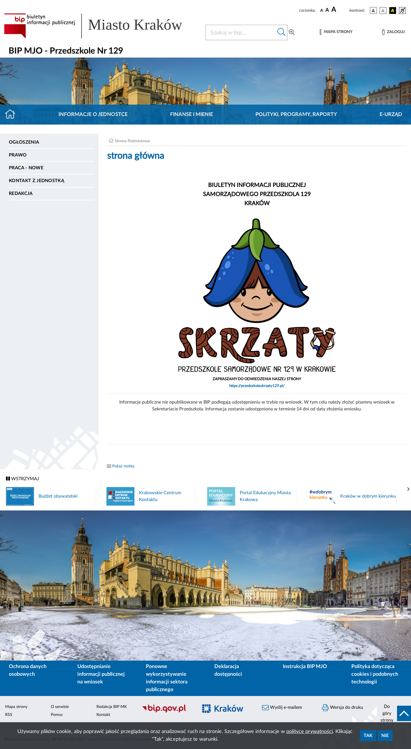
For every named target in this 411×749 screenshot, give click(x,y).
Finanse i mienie (191, 114)
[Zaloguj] (393, 32)
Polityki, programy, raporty (296, 114)
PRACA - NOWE (26, 168)
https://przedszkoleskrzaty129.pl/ (257, 386)
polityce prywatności (309, 731)
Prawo (18, 155)
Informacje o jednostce (93, 114)
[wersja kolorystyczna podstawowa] (373, 10)
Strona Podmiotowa (132, 141)
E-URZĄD (391, 114)
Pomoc (57, 715)
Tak (368, 735)
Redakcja (21, 193)
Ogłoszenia (24, 142)
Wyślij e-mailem (282, 707)
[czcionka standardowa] (322, 10)
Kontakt (103, 715)
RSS (8, 715)
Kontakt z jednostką (36, 180)
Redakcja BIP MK (111, 707)
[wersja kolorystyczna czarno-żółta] (392, 10)
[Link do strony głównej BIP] (101, 25)
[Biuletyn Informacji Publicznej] (167, 711)
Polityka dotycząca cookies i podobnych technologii (374, 674)
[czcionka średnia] (327, 10)
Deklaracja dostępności (228, 670)
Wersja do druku (342, 707)
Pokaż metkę (123, 466)
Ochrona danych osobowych (28, 670)
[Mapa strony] (335, 32)
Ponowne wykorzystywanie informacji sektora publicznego (167, 678)
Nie (385, 735)
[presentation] (408, 489)
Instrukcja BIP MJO (305, 666)
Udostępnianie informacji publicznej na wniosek (101, 674)
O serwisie (60, 707)
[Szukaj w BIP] (241, 32)
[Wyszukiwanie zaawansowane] (292, 32)
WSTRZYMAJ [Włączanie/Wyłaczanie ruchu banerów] (22, 478)
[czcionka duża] (339, 10)
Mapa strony (16, 707)
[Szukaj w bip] (281, 32)
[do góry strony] (394, 713)
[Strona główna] (12, 114)
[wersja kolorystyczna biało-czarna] (383, 10)
